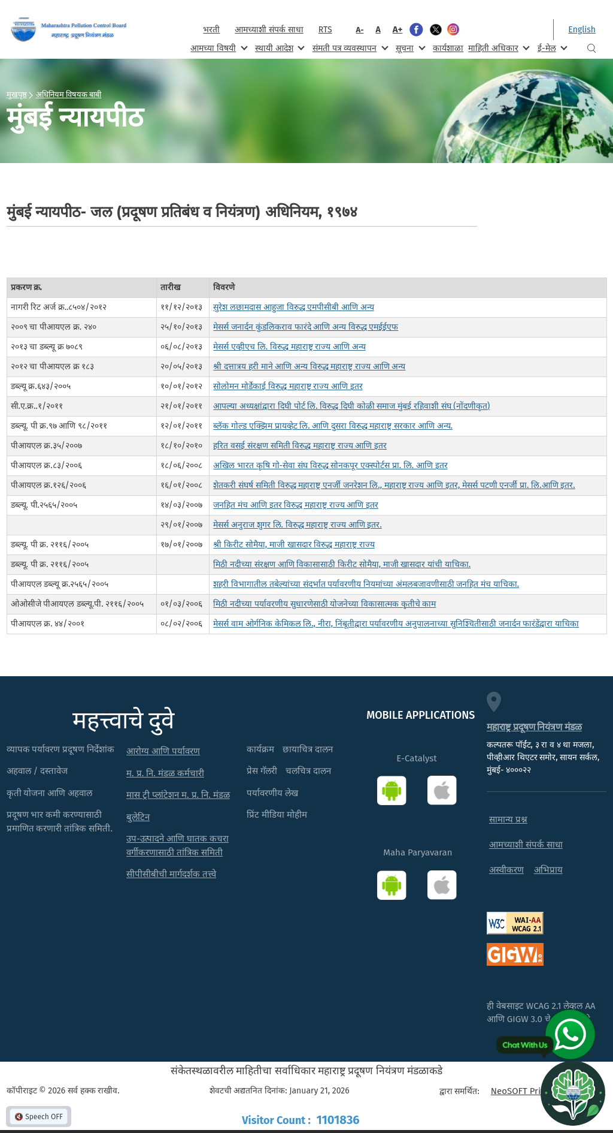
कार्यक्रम (260, 749)
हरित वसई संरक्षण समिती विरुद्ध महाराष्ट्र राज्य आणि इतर (300, 446)
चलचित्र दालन (308, 771)
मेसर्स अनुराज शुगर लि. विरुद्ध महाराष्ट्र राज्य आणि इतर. (297, 525)
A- (360, 29)
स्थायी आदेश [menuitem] (279, 47)
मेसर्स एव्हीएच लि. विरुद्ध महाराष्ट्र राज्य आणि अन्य (289, 347)
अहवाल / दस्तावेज (37, 771)
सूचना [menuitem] (409, 47)
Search (591, 48)
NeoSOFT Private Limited (541, 1091)
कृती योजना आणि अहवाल (50, 793)
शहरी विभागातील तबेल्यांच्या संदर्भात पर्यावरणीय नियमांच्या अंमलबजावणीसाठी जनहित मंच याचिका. (366, 584)
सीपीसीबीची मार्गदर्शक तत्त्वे (171, 874)
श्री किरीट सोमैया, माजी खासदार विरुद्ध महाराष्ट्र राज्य (293, 545)
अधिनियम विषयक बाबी (69, 94)
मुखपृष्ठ (17, 94)
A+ (398, 29)
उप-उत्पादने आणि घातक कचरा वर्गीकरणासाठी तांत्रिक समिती (177, 845)
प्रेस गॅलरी (262, 771)
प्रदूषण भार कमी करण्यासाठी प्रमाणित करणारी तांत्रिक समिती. (60, 821)
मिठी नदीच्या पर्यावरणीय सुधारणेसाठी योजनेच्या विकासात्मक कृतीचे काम (324, 604)
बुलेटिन (138, 817)
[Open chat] (573, 1093)
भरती (211, 30)
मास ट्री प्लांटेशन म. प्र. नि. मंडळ (178, 795)
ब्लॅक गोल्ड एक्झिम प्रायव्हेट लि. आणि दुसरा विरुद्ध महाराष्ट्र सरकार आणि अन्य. (333, 426)
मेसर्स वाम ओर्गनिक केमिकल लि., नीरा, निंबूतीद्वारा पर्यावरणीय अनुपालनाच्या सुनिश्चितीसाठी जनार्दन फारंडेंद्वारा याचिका (396, 624)
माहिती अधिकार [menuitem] (498, 47)
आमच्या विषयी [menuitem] (217, 47)
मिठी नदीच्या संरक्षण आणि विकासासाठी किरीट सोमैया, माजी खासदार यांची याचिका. (342, 564)
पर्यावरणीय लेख (272, 793)
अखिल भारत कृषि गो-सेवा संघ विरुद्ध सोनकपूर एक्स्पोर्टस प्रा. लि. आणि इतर (330, 465)
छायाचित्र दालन (308, 749)
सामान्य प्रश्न (508, 819)
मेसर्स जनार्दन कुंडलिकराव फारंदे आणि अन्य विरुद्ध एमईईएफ (305, 327)
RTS (325, 30)
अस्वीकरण (506, 869)
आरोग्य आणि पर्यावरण (163, 751)
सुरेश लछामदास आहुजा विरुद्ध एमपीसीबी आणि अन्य (293, 307)
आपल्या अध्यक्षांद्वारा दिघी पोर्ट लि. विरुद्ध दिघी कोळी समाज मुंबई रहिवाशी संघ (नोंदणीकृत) (351, 406)
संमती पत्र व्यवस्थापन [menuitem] (349, 47)
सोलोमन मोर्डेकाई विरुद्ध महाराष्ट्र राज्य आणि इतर (287, 386)
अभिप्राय (548, 869)
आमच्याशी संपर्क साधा (269, 30)
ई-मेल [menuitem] (551, 47)
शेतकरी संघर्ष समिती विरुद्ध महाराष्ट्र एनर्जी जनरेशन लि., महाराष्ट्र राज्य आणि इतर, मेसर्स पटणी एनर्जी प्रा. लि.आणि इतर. (394, 485)
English (582, 30)
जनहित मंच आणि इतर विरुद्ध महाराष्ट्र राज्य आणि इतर (295, 505)
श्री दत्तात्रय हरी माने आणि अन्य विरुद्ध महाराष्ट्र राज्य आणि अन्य (309, 366)
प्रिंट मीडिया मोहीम (277, 814)
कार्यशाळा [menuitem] (448, 48)
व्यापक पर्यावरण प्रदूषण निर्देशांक (61, 749)
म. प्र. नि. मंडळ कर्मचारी (165, 773)
